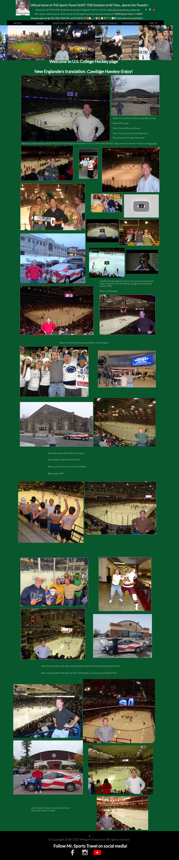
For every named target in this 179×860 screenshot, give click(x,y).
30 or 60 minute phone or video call (124, 9)
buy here (153, 143)
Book (85, 9)
